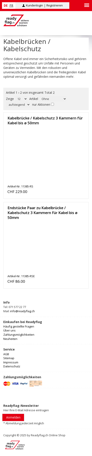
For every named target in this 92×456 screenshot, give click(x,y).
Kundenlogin (34, 5)
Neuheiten (10, 339)
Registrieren (54, 5)
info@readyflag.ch (22, 311)
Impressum (10, 362)
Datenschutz (11, 366)
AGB (6, 354)
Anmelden (13, 417)
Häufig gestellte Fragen (18, 326)
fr (11, 5)
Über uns (9, 330)
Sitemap (8, 358)
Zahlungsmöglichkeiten (18, 335)
